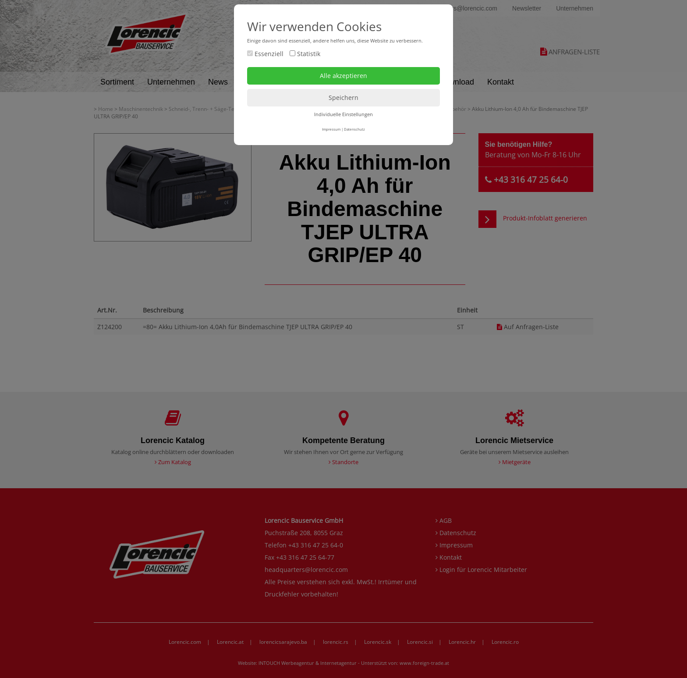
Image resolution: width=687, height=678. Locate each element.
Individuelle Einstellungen (343, 114)
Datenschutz (354, 129)
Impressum (331, 129)
